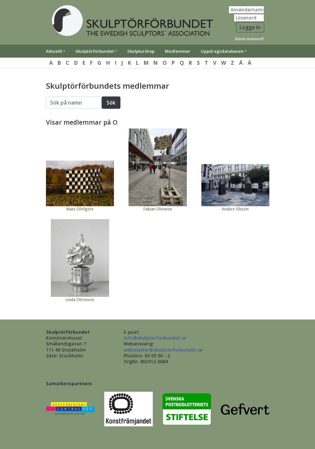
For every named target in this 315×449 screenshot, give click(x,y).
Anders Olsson (235, 209)
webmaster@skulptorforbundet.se (163, 350)
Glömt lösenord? (249, 38)
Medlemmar (177, 51)
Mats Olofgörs (80, 209)
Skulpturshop (140, 51)
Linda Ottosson (80, 299)
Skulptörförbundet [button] (94, 51)
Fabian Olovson (157, 209)
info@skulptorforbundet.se (155, 338)
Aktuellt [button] (54, 51)
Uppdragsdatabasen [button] (222, 51)
